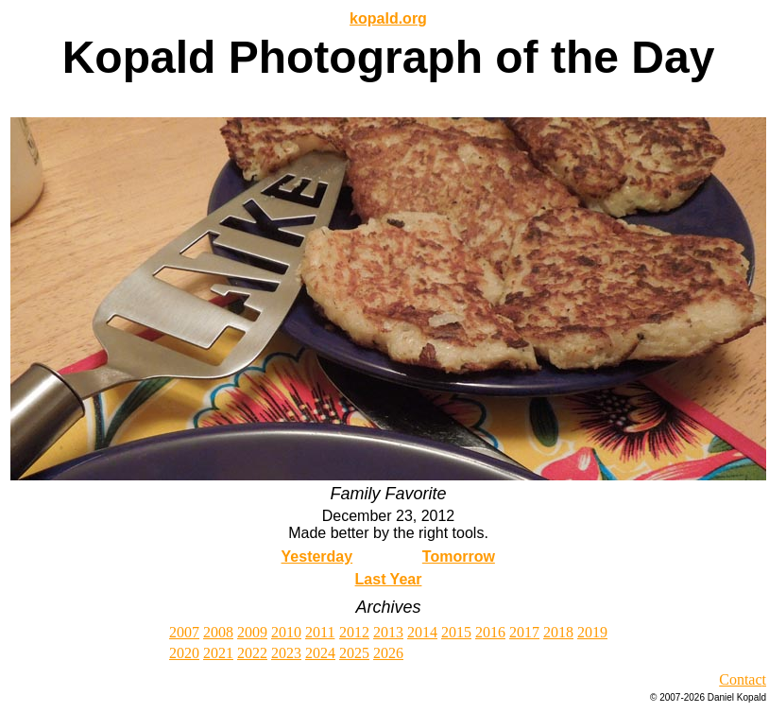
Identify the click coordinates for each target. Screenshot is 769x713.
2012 (354, 632)
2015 (456, 632)
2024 (320, 653)
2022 (252, 653)
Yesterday (317, 556)
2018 (558, 632)
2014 (422, 632)
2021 (218, 653)
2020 (184, 653)
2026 (388, 653)
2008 (218, 632)
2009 (252, 632)
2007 (184, 632)
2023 (286, 653)
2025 (354, 653)
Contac (740, 679)
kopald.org (388, 18)
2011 (319, 632)
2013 (388, 632)
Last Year (388, 579)
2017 (524, 632)
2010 (286, 632)
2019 (592, 632)
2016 (490, 632)
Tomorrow (458, 556)
